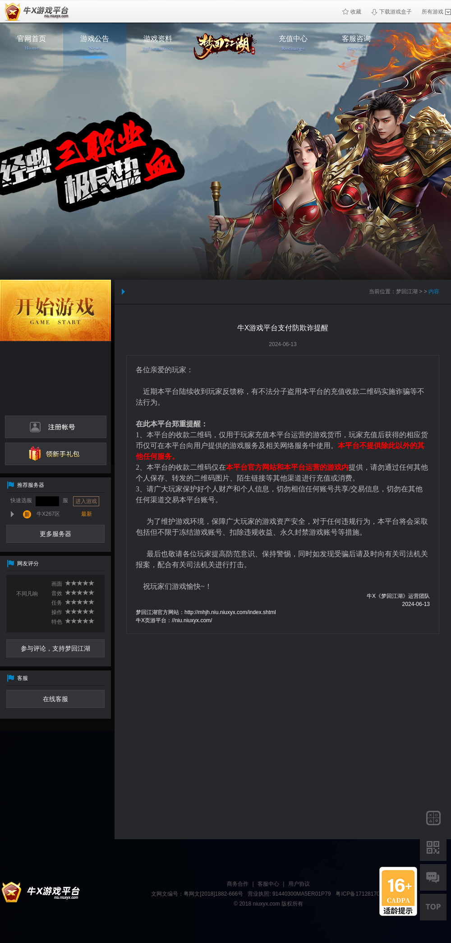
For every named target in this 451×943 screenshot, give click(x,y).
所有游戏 (436, 12)
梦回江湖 (407, 291)
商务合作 (238, 884)
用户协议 (299, 884)
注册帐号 (55, 427)
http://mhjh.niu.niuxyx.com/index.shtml (230, 612)
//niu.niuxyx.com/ (192, 620)
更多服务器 (55, 533)
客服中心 (268, 884)
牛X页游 (34, 11)
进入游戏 (86, 501)
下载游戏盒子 (391, 12)
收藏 (351, 12)
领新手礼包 (55, 454)
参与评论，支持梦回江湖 (55, 648)
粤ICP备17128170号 (360, 894)
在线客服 (55, 699)
